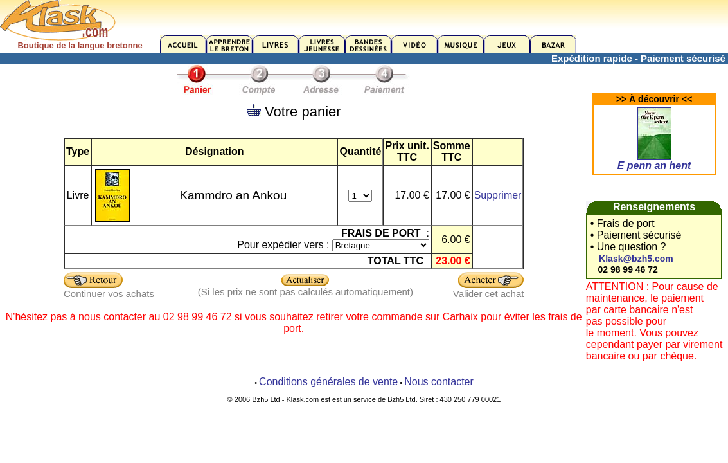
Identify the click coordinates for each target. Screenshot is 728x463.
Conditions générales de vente (328, 381)
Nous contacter (439, 381)
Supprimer (498, 195)
